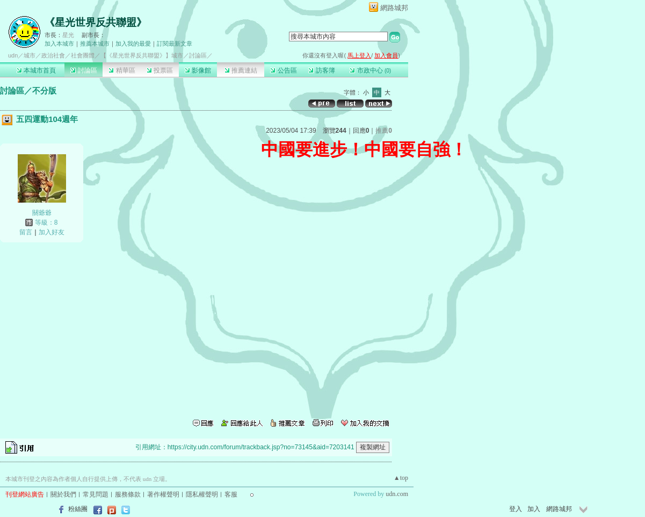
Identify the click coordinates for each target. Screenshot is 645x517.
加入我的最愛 (133, 43)
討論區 (83, 70)
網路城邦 (394, 8)
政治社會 (53, 55)
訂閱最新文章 (174, 43)
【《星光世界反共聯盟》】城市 (141, 55)
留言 (25, 232)
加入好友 (51, 232)
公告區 (283, 70)
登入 (515, 509)
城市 (29, 55)
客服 (230, 494)
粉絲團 (78, 509)
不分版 (44, 90)
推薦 (383, 130)
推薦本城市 (95, 43)
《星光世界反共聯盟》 (96, 22)
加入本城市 (59, 43)
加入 (533, 509)
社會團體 (83, 55)
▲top (401, 478)
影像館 (198, 70)
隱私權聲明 (202, 494)
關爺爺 (42, 213)
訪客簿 (321, 70)
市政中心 (370, 70)
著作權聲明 (163, 494)
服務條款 (128, 494)
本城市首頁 (36, 70)
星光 (68, 35)
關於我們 (63, 494)
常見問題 (95, 494)
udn (13, 55)
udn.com (397, 494)
